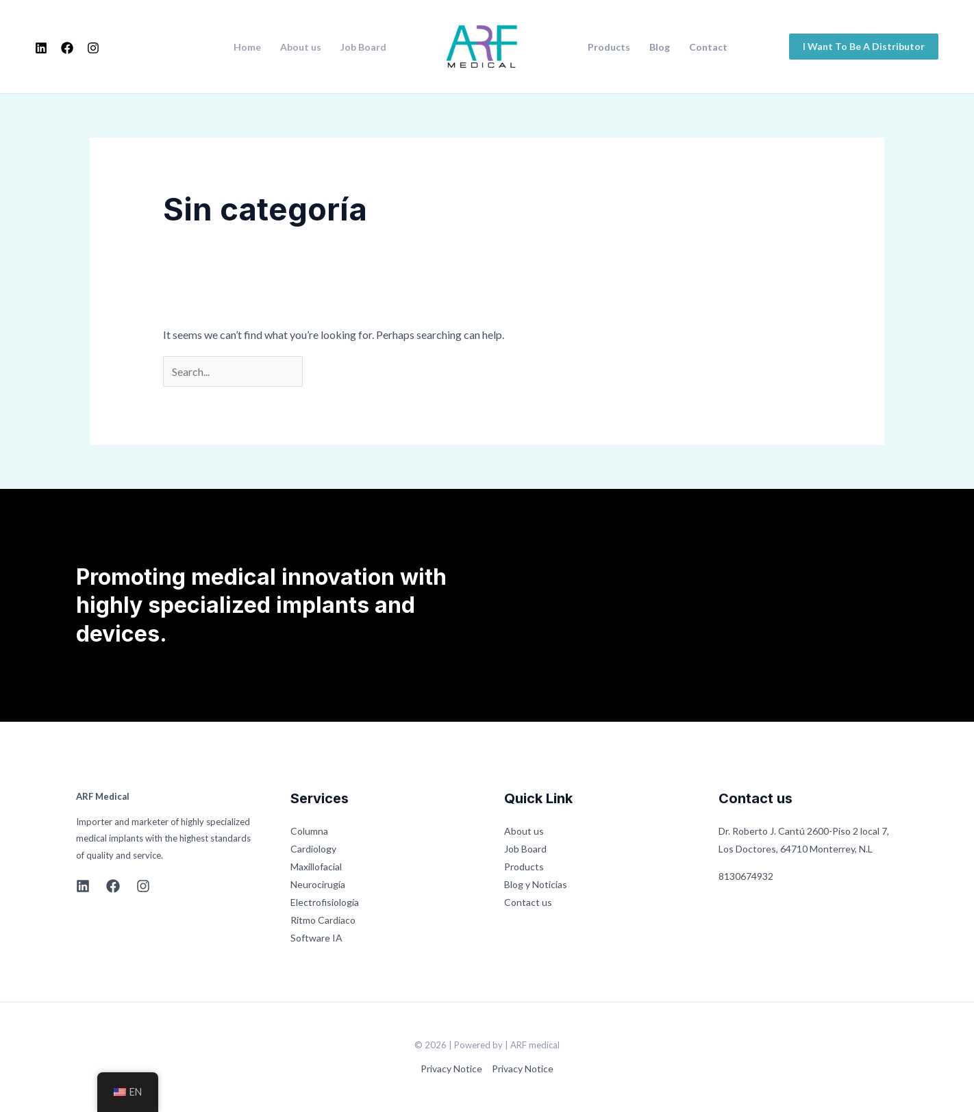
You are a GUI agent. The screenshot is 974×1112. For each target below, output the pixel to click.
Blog (659, 47)
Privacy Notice (451, 1068)
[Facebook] (67, 48)
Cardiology (313, 849)
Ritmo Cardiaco (322, 920)
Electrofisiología (324, 902)
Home (247, 47)
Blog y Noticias (535, 884)
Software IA (316, 938)
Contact (708, 47)
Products (609, 47)
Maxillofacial (316, 866)
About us (300, 47)
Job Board (363, 47)
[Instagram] (93, 48)
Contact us (528, 902)
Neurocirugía (317, 884)
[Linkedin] (41, 48)
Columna (309, 831)
